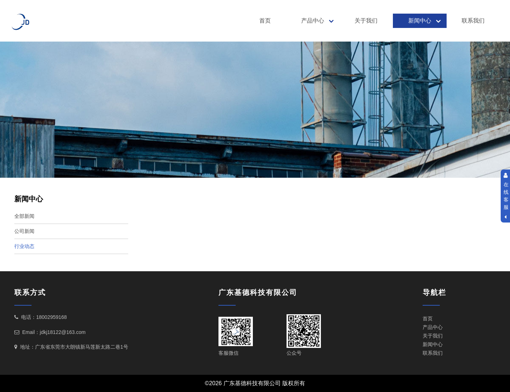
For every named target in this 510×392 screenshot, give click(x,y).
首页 (265, 21)
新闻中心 (419, 21)
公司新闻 (24, 231)
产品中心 (312, 21)
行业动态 (24, 246)
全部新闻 (24, 216)
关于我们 (366, 21)
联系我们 (473, 21)
